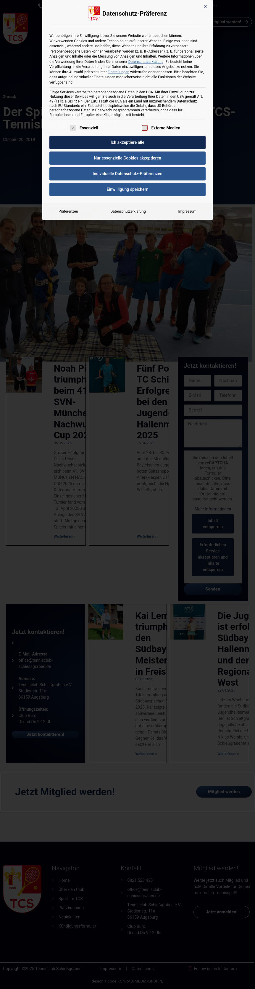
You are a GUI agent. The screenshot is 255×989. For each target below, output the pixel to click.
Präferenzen (68, 136)
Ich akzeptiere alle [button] (127, 66)
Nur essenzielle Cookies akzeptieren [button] (127, 82)
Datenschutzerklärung (128, 136)
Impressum (187, 136)
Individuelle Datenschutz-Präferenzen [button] (127, 97)
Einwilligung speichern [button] (127, 113)
